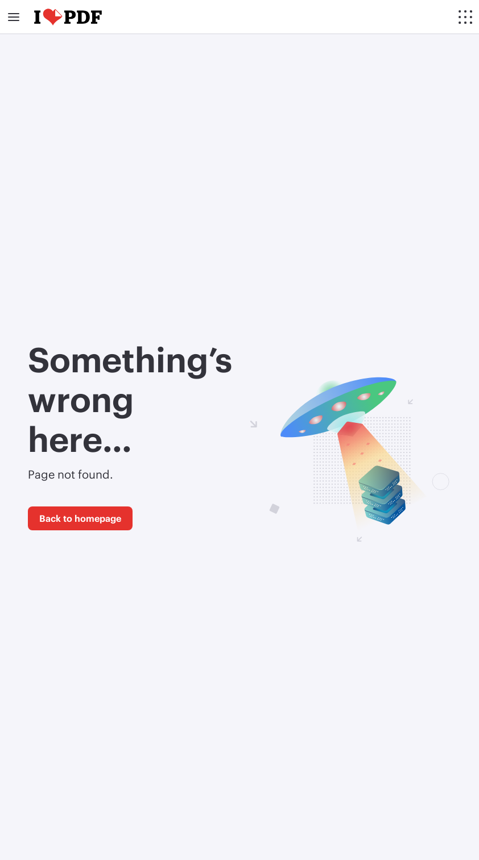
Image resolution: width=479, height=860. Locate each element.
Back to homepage (80, 518)
